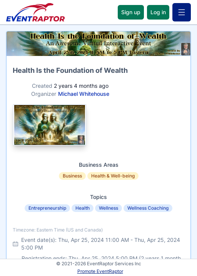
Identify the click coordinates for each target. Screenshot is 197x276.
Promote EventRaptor (100, 271)
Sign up (130, 12)
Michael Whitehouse (83, 93)
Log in (158, 12)
